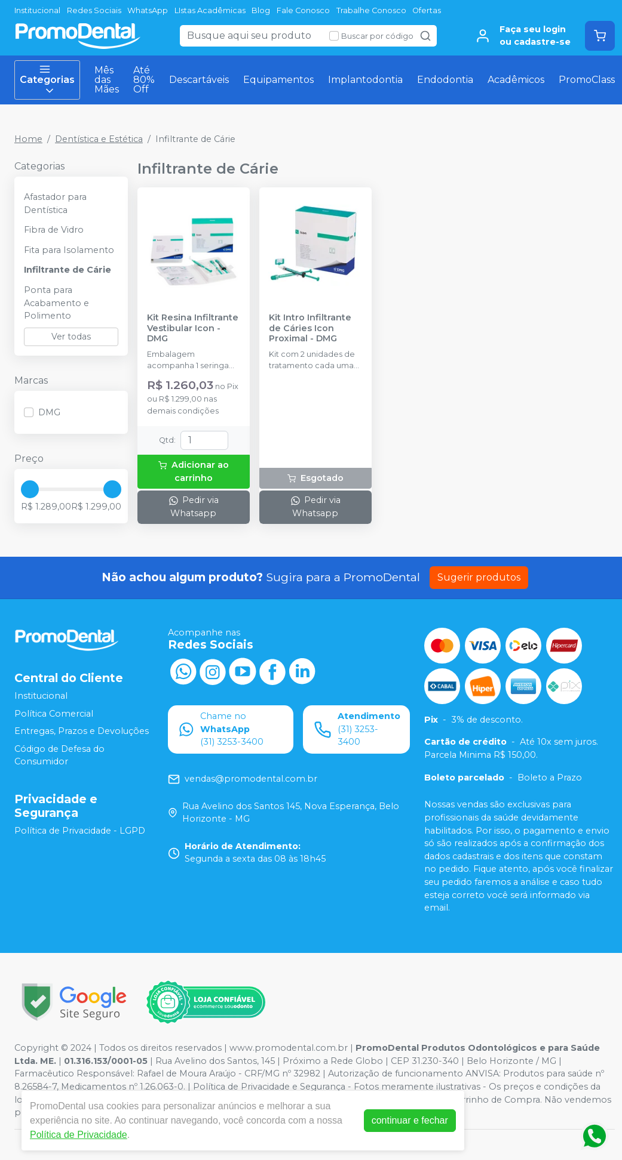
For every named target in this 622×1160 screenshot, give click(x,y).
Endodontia (445, 79)
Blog (261, 10)
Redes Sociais (94, 10)
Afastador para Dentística (55, 203)
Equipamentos (278, 79)
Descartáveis (199, 79)
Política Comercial (53, 713)
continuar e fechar (410, 1120)
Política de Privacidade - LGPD (79, 830)
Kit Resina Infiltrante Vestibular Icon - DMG (192, 328)
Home (28, 139)
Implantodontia (365, 79)
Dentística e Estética (99, 139)
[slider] (30, 489)
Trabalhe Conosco (371, 10)
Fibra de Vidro (54, 229)
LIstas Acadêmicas (210, 10)
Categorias (47, 80)
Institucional (37, 10)
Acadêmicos (516, 79)
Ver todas (71, 336)
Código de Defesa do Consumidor (59, 755)
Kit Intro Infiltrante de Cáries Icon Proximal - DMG (310, 328)
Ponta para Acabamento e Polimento (56, 303)
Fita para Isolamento (69, 250)
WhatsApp (147, 10)
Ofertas (426, 10)
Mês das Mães (106, 79)
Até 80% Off (144, 79)
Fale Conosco (303, 10)
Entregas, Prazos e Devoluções (81, 731)
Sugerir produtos (478, 577)
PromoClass (587, 79)
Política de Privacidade (78, 1135)
